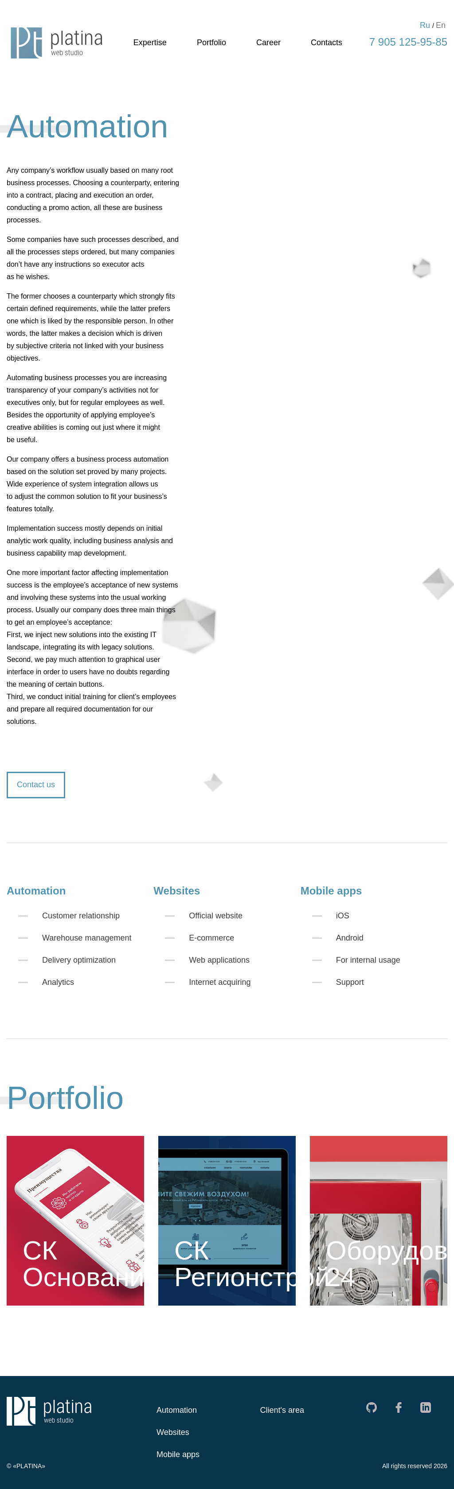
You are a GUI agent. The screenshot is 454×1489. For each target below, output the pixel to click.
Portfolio (211, 42)
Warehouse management (86, 937)
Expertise (150, 42)
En (441, 25)
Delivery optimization (79, 960)
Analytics (58, 982)
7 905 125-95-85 (408, 42)
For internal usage (368, 960)
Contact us (36, 784)
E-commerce (211, 937)
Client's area (282, 1410)
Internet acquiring (219, 982)
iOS (342, 915)
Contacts (326, 42)
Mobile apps (178, 1454)
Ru (425, 25)
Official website (216, 915)
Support (350, 982)
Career (268, 42)
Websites (173, 1432)
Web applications (219, 960)
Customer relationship (81, 915)
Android (350, 937)
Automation (177, 1410)
